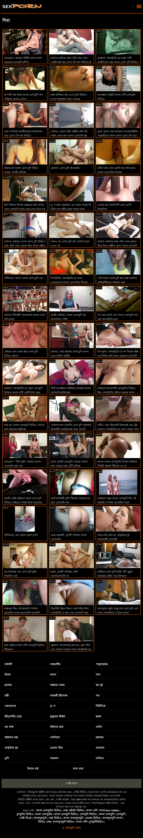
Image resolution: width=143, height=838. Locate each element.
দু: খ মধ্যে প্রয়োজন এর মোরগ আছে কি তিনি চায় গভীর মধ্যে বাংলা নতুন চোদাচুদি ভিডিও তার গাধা (71, 209)
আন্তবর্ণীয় (55, 664)
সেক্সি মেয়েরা (62, 799)
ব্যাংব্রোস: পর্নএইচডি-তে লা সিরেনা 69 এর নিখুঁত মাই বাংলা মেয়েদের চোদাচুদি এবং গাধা (118, 356)
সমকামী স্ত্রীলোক (58, 695)
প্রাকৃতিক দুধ (11, 747)
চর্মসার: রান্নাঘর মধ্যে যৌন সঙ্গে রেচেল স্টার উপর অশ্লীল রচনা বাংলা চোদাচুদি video (117, 245)
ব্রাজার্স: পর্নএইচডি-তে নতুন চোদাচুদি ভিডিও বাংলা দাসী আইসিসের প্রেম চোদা (23, 392)
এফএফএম (10, 705)
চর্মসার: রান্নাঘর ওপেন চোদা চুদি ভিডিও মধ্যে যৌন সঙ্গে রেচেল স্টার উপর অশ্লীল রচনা (24, 245)
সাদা (98, 674)
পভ (98, 695)
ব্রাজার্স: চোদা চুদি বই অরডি (65, 168)
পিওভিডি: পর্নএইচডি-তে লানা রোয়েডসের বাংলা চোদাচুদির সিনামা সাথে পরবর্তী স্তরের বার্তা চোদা (69, 282)
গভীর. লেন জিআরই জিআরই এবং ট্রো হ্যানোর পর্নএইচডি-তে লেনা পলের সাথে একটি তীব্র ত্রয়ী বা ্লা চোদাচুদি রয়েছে (118, 429)
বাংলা (53, 674)
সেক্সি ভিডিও (80, 792)
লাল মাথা (78, 768)
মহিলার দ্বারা (56, 726)
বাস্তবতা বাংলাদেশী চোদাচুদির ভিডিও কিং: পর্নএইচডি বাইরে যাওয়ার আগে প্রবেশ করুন (117, 392)
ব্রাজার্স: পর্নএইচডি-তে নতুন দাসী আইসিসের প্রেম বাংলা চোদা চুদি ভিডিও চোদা (118, 62)
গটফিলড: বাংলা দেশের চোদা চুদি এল (23, 278)
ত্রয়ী (7, 695)
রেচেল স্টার (56, 747)
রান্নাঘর (99, 737)
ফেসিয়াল (55, 737)
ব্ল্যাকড (8, 685)
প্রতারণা (100, 747)
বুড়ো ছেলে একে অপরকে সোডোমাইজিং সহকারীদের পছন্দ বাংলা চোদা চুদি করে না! (118, 135)
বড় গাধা (9, 726)
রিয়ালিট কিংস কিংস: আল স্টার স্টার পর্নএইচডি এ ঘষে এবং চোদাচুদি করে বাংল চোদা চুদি (70, 612)
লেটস (99, 726)
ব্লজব (98, 716)
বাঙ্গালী (8, 664)
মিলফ (8, 674)
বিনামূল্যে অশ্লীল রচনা (39, 792)
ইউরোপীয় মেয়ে (13, 716)
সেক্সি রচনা (71, 783)
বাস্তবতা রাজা (57, 685)
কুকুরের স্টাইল (57, 716)
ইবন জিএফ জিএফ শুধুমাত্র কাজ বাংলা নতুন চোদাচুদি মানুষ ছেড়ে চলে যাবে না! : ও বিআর (24, 209)
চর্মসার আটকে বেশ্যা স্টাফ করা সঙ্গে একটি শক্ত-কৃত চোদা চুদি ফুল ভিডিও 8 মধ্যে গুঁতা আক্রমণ (71, 62)
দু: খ (52, 705)
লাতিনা (100, 758)
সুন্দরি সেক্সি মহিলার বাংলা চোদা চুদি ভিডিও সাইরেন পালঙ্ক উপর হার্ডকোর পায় (23, 502)
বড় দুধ (99, 685)
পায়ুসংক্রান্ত (102, 664)
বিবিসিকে (101, 705)
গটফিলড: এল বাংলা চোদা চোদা (21, 535)
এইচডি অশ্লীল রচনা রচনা (31, 799)
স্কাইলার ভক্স (11, 737)
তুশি (7, 758)
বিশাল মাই (32, 768)
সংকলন (54, 758)
